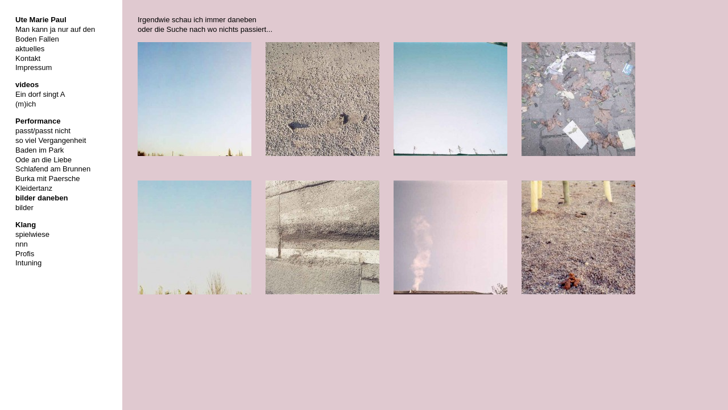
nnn (21, 244)
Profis (24, 253)
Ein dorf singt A (40, 94)
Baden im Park (39, 150)
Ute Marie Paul (41, 19)
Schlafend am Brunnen (52, 169)
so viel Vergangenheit (50, 140)
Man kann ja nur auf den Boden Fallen (55, 34)
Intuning (28, 263)
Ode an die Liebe (43, 159)
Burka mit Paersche (47, 178)
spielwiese (32, 234)
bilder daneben (41, 198)
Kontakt (27, 58)
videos (27, 84)
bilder (24, 207)
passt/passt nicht (43, 130)
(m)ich (25, 104)
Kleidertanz (33, 188)
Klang (25, 224)
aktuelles (29, 48)
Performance (37, 121)
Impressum (33, 67)
